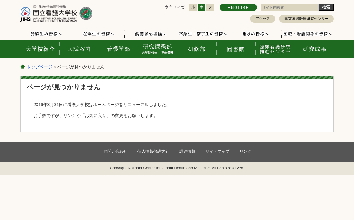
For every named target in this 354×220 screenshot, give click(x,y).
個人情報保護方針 (153, 151)
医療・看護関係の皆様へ (307, 34)
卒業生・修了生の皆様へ (203, 34)
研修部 (196, 49)
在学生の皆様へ (98, 34)
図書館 (235, 49)
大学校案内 (39, 49)
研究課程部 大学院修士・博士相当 (157, 49)
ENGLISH (238, 7)
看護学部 (118, 49)
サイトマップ (217, 151)
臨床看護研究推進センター (275, 49)
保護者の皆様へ (150, 34)
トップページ (39, 66)
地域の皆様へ (255, 34)
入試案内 (79, 49)
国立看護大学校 (56, 14)
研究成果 (314, 49)
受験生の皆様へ (46, 34)
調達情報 (187, 151)
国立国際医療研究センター (306, 18)
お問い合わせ (115, 151)
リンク (245, 151)
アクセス (262, 18)
